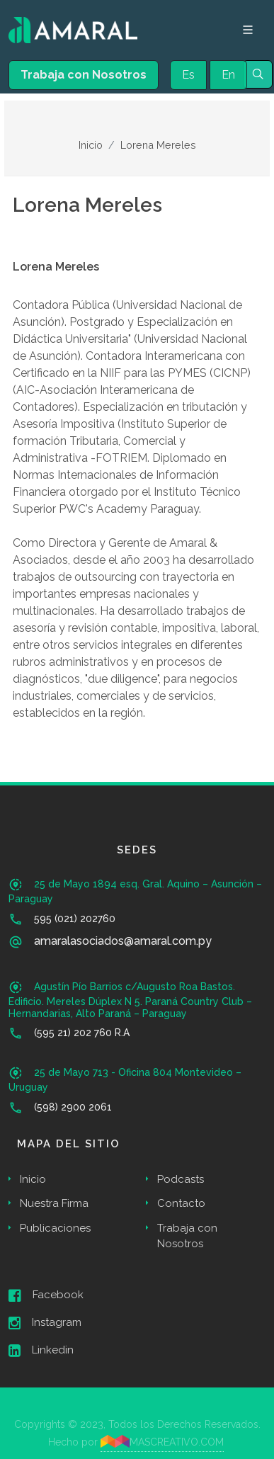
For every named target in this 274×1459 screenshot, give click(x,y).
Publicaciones (55, 1228)
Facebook (46, 1295)
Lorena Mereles (158, 145)
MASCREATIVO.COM (162, 1441)
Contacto (181, 1203)
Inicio (91, 145)
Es (188, 74)
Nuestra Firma (54, 1203)
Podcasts (180, 1179)
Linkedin (41, 1350)
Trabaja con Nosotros (84, 74)
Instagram (44, 1323)
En (228, 74)
